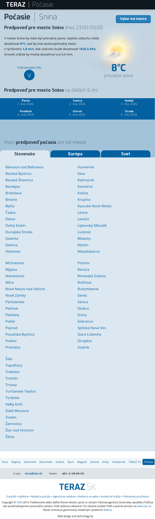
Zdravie (94, 462)
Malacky (84, 238)
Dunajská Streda (19, 231)
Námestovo (14, 275)
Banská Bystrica (18, 173)
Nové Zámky (15, 295)
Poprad (11, 327)
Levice (82, 212)
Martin (82, 244)
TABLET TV (135, 462)
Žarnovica (13, 423)
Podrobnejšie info (29, 73)
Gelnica (11, 244)
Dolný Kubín (15, 225)
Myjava (11, 269)
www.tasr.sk (144, 506)
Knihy (105, 462)
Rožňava (84, 282)
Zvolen (10, 417)
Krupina (83, 199)
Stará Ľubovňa (89, 334)
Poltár (10, 321)
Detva (10, 218)
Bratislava (13, 193)
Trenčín (11, 378)
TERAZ (15, 4)
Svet (125, 154)
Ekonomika (45, 462)
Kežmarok (85, 180)
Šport (71, 462)
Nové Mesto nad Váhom (25, 288)
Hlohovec (13, 251)
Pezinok (11, 308)
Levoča (83, 218)
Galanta (11, 238)
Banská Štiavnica (19, 180)
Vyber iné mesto (133, 19)
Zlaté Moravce (17, 410)
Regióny (16, 462)
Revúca (83, 269)
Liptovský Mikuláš (91, 225)
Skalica (83, 308)
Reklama (88, 496)
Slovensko (24, 154)
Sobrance (85, 321)
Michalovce (14, 262)
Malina (108, 510)
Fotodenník (118, 462)
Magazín (82, 462)
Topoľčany (13, 365)
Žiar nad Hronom (19, 430)
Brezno (11, 199)
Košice (82, 193)
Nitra (9, 282)
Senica (82, 301)
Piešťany (12, 314)
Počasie (148, 462)
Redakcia (41, 496)
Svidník (83, 347)
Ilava (81, 173)
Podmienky (136, 496)
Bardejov (12, 186)
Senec (82, 295)
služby (110, 496)
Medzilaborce (88, 251)
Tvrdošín (12, 397)
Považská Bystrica (20, 334)
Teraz (5, 462)
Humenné (85, 167)
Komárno (85, 186)
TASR (19, 502)
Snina (82, 314)
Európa (75, 154)
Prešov (11, 340)
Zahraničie (30, 462)
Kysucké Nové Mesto (94, 205)
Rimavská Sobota (91, 275)
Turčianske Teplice (20, 391)
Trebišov (12, 371)
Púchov (83, 262)
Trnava (11, 384)
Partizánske (14, 301)
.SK (77, 487)
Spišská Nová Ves (91, 327)
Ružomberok (87, 288)
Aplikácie (23, 496)
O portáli (11, 496)
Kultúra (60, 462)
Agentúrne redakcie (64, 496)
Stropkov (84, 340)
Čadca (10, 212)
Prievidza (12, 347)
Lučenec (84, 231)
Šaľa (8, 358)
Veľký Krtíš (14, 404)
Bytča (9, 205)
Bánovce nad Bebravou (24, 167)
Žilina (9, 436)
